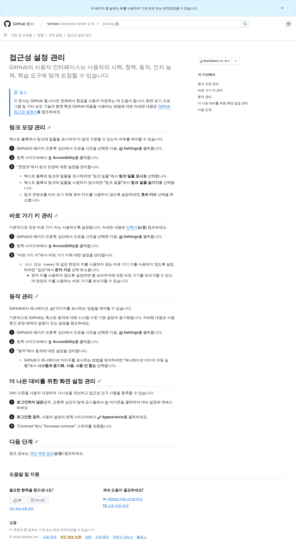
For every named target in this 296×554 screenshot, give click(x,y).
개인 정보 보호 (70, 537)
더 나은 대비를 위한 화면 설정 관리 (55, 381)
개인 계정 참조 (42, 453)
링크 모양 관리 (30, 127)
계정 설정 (55, 35)
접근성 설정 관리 (79, 35)
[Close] (283, 7)
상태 (88, 537)
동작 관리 (23, 296)
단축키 (131, 227)
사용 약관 (50, 537)
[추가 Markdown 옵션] (236, 61)
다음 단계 (23, 441)
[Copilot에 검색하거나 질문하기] (175, 23)
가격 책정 (102, 537)
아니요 (38, 500)
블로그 (141, 537)
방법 (40, 35)
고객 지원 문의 (116, 505)
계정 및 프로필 (21, 35)
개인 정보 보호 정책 (21, 508)
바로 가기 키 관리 (33, 215)
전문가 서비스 (123, 537)
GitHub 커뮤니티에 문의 (123, 499)
